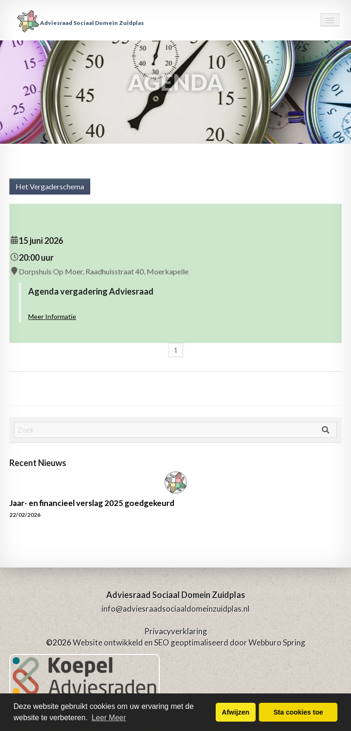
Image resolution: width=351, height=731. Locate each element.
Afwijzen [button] (235, 712)
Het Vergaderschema (50, 186)
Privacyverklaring (175, 631)
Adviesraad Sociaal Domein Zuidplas (80, 22)
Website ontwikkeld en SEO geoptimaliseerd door (189, 642)
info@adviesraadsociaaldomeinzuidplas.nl (175, 609)
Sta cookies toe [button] (298, 712)
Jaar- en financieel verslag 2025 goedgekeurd (91, 503)
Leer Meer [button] (109, 718)
